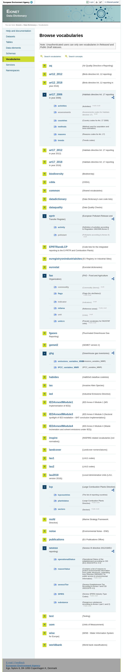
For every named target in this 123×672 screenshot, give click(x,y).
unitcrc (61, 321)
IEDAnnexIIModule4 (61, 426)
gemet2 (53, 345)
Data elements (13, 48)
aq (50, 65)
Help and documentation (18, 31)
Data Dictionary (30, 25)
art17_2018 (55, 162)
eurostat (54, 267)
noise (52, 531)
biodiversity (56, 173)
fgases (53, 333)
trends (61, 140)
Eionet (18, 25)
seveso (53, 548)
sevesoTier (63, 584)
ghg (51, 353)
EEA (19, 2)
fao (51, 275)
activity (61, 227)
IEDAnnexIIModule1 (61, 402)
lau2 (51, 466)
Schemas (11, 53)
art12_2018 (55, 82)
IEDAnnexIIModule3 (61, 414)
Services (10, 65)
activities (62, 106)
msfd (52, 519)
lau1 (51, 458)
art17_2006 (55, 94)
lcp (51, 486)
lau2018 (53, 475)
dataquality (55, 207)
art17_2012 (55, 150)
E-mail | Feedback (15, 662)
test (51, 616)
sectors (61, 509)
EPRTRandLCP (58, 247)
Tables (9, 42)
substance (63, 602)
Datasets (10, 36)
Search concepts (76, 56)
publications (56, 539)
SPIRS (61, 594)
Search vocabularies (52, 56)
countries (62, 120)
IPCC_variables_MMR (68, 367)
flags (60, 293)
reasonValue (64, 569)
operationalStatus (66, 559)
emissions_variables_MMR (70, 361)
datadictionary (57, 199)
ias (51, 385)
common (54, 190)
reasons (62, 134)
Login (91, 2)
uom (51, 624)
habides (54, 377)
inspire (53, 438)
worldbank (55, 645)
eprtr (52, 216)
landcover (55, 449)
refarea (61, 308)
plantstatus (63, 501)
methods (62, 126)
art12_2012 (55, 74)
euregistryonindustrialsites (65, 258)
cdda (52, 182)
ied (51, 394)
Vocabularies (13, 59)
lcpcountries (64, 495)
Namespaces (12, 70)
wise (52, 633)
